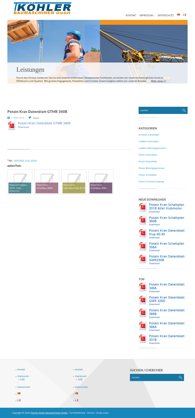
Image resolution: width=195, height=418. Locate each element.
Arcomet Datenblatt (149, 134)
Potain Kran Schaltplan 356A (166, 245)
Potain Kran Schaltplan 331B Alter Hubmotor (166, 206)
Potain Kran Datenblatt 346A (167, 286)
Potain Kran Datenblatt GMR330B (167, 258)
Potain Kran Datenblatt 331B (167, 338)
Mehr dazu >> (158, 81)
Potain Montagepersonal (151, 168)
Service (42, 88)
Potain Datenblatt (148, 161)
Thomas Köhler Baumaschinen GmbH (49, 412)
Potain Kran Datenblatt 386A (167, 325)
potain (34, 160)
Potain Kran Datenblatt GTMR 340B (44, 123)
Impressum (147, 15)
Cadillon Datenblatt (149, 141)
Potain (36, 117)
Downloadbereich (114, 88)
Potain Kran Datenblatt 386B (167, 312)
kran (27, 160)
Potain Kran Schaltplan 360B (166, 219)
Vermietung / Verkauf (75, 88)
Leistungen (30, 69)
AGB (22, 379)
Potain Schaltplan (148, 174)
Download (154, 211)
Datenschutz (166, 15)
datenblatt (19, 160)
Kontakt (131, 15)
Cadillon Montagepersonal (152, 148)
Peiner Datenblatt (148, 154)
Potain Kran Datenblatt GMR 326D (167, 299)
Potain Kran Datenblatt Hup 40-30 (167, 232)
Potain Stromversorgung (151, 181)
